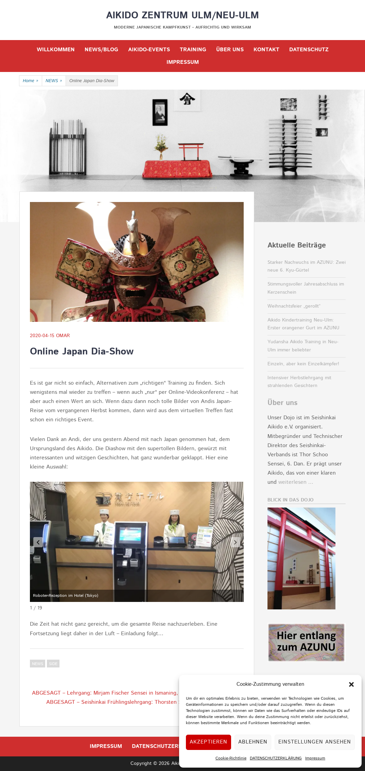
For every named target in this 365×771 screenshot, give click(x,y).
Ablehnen (252, 742)
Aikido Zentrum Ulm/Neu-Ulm (182, 15)
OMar (63, 335)
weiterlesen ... (295, 482)
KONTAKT (266, 50)
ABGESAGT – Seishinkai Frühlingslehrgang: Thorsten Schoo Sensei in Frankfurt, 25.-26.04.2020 (145, 706)
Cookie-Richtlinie (230, 758)
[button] (351, 684)
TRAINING (193, 50)
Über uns (282, 403)
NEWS (54, 81)
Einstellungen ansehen (314, 742)
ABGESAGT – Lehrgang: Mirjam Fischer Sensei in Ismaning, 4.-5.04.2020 (121, 693)
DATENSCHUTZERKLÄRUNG (276, 758)
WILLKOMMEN (56, 50)
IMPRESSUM (183, 62)
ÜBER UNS (230, 50)
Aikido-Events (149, 50)
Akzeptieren (208, 742)
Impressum (315, 758)
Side (53, 664)
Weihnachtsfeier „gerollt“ (293, 306)
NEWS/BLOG (101, 50)
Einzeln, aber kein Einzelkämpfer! (303, 364)
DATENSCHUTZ (309, 50)
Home (30, 81)
